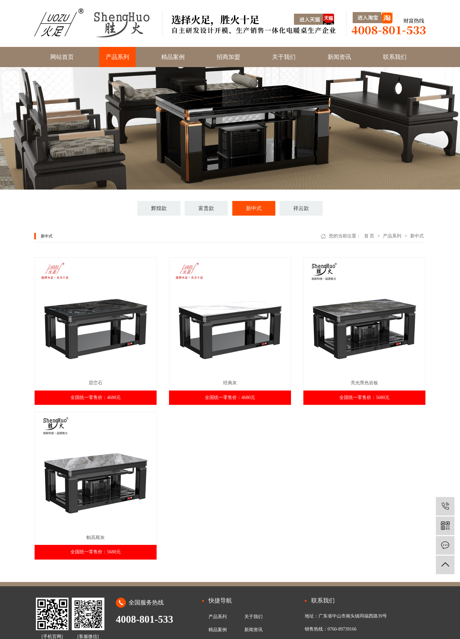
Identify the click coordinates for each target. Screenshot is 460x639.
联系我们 (394, 57)
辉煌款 (159, 208)
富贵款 (206, 208)
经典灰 (230, 382)
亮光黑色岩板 (364, 382)
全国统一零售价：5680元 (364, 397)
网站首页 (62, 57)
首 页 (369, 236)
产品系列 (117, 57)
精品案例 (173, 57)
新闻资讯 (339, 57)
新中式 (254, 208)
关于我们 (284, 57)
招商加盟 (228, 57)
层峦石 (95, 382)
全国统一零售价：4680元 (95, 397)
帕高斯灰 (95, 537)
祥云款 (301, 208)
